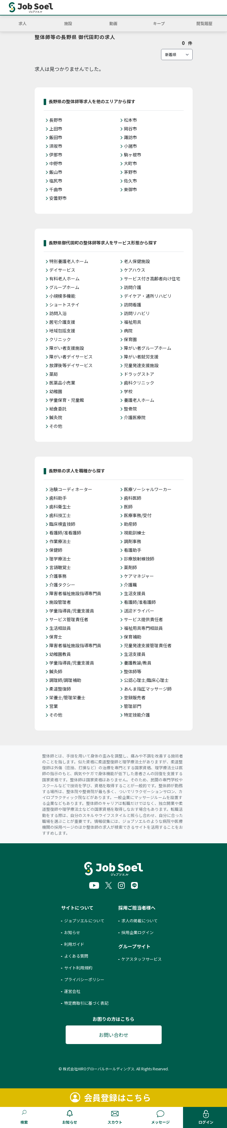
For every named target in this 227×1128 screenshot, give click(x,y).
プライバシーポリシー (84, 979)
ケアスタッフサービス (141, 959)
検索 (24, 1122)
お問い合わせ (114, 1034)
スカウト (114, 1122)
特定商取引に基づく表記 (86, 1003)
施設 (68, 23)
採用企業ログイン (137, 932)
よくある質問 (76, 956)
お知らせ (69, 1122)
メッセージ (160, 1122)
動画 (113, 23)
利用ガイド (74, 944)
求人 (23, 23)
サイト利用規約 (78, 968)
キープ (159, 23)
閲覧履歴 (204, 23)
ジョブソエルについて (84, 921)
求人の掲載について (139, 921)
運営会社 (72, 991)
